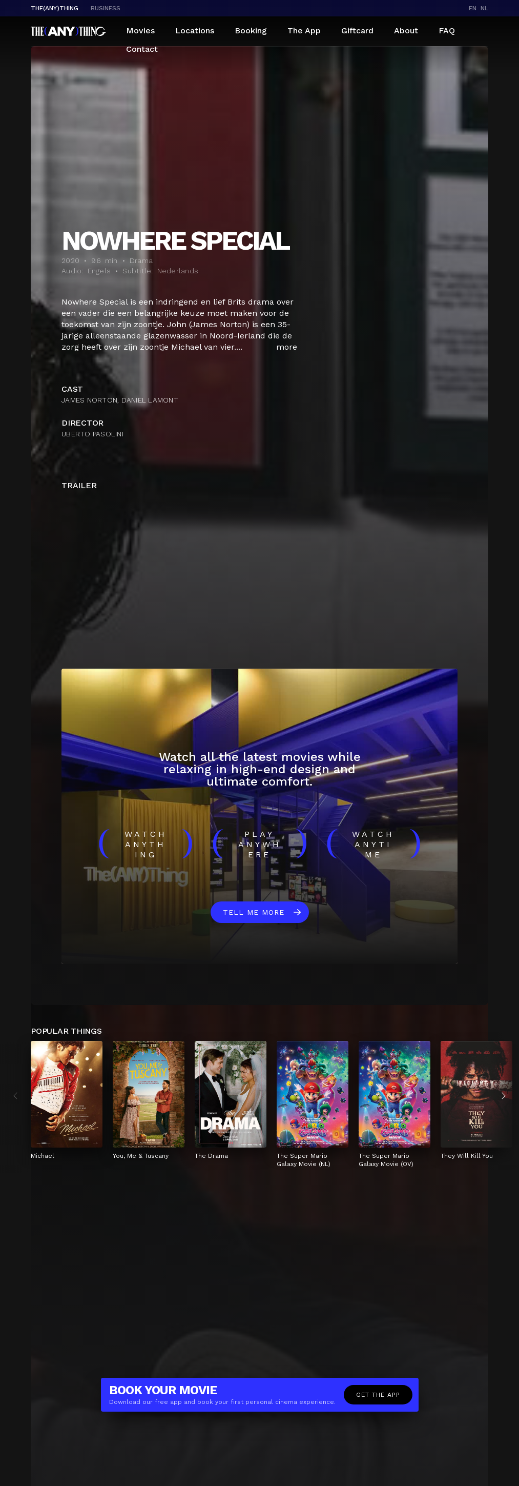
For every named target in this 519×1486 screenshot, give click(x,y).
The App (304, 30)
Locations (194, 30)
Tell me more (253, 912)
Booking (251, 30)
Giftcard (357, 30)
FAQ (447, 30)
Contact (142, 49)
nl (484, 8)
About (406, 30)
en (472, 8)
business (105, 8)
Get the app (378, 1394)
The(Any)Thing (54, 8)
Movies (140, 30)
